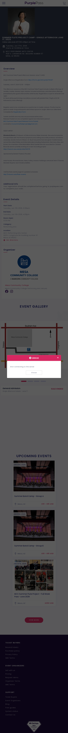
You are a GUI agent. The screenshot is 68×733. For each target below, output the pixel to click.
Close (34, 372)
